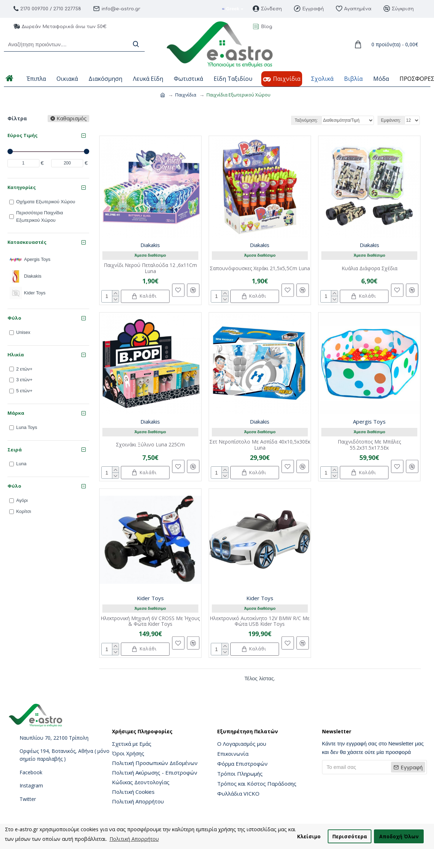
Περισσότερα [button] (349, 836)
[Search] (136, 44)
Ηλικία (15, 354)
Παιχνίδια (185, 94)
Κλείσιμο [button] (309, 836)
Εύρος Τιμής (22, 135)
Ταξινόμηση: (306, 120)
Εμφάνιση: (391, 120)
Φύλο (14, 318)
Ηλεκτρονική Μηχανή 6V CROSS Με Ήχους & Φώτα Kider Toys (150, 621)
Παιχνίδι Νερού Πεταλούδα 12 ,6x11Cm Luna (150, 268)
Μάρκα (15, 413)
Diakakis (150, 244)
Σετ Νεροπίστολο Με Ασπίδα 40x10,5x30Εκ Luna (259, 445)
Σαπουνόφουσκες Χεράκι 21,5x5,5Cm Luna (260, 269)
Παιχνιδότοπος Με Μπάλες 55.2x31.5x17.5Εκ (369, 445)
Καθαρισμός (72, 118)
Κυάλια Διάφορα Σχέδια (369, 269)
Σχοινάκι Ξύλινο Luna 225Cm (150, 445)
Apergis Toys (369, 421)
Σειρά (14, 449)
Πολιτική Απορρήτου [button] (134, 838)
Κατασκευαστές (27, 242)
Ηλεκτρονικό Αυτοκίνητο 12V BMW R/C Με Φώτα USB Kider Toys (260, 621)
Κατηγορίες (21, 187)
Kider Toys (150, 598)
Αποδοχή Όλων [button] (399, 836)
